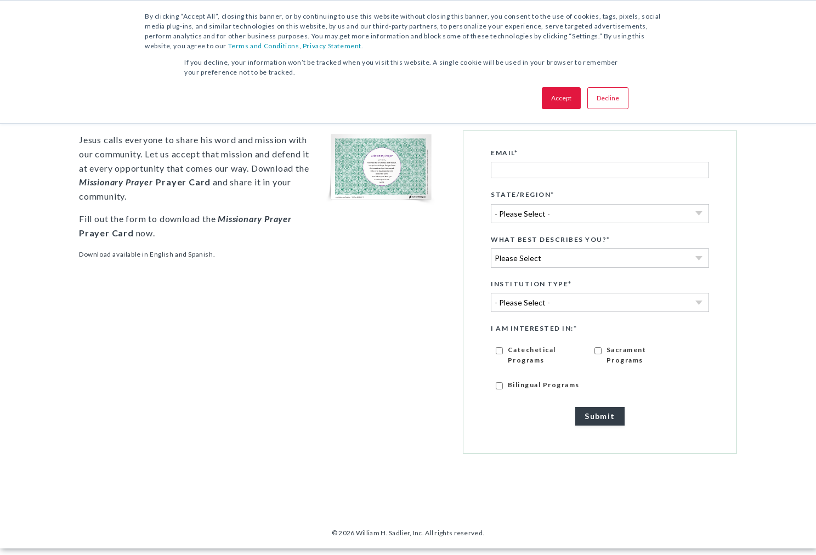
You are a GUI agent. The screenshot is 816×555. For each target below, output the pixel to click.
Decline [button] (608, 98)
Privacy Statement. (333, 46)
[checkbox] (600, 373)
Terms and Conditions (263, 46)
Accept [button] (561, 98)
